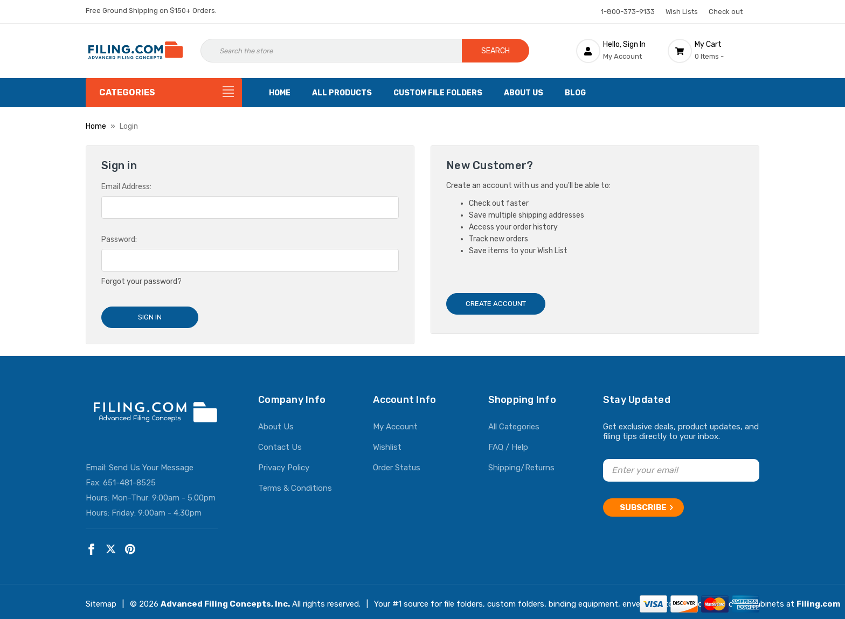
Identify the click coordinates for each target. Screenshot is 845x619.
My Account (395, 422)
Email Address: (126, 186)
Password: (119, 239)
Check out (726, 12)
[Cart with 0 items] (713, 50)
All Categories (513, 422)
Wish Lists (682, 12)
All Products (342, 93)
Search (495, 50)
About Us (523, 93)
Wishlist (387, 443)
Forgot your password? (141, 281)
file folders (463, 599)
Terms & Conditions (295, 484)
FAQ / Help (508, 443)
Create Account (496, 304)
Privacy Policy (283, 463)
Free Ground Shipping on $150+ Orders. (151, 10)
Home (279, 93)
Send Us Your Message (151, 463)
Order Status (396, 463)
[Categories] (164, 92)
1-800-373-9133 (628, 12)
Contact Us (280, 443)
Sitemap (101, 599)
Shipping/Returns (521, 463)
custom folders (515, 599)
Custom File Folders (437, 93)
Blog (575, 93)
